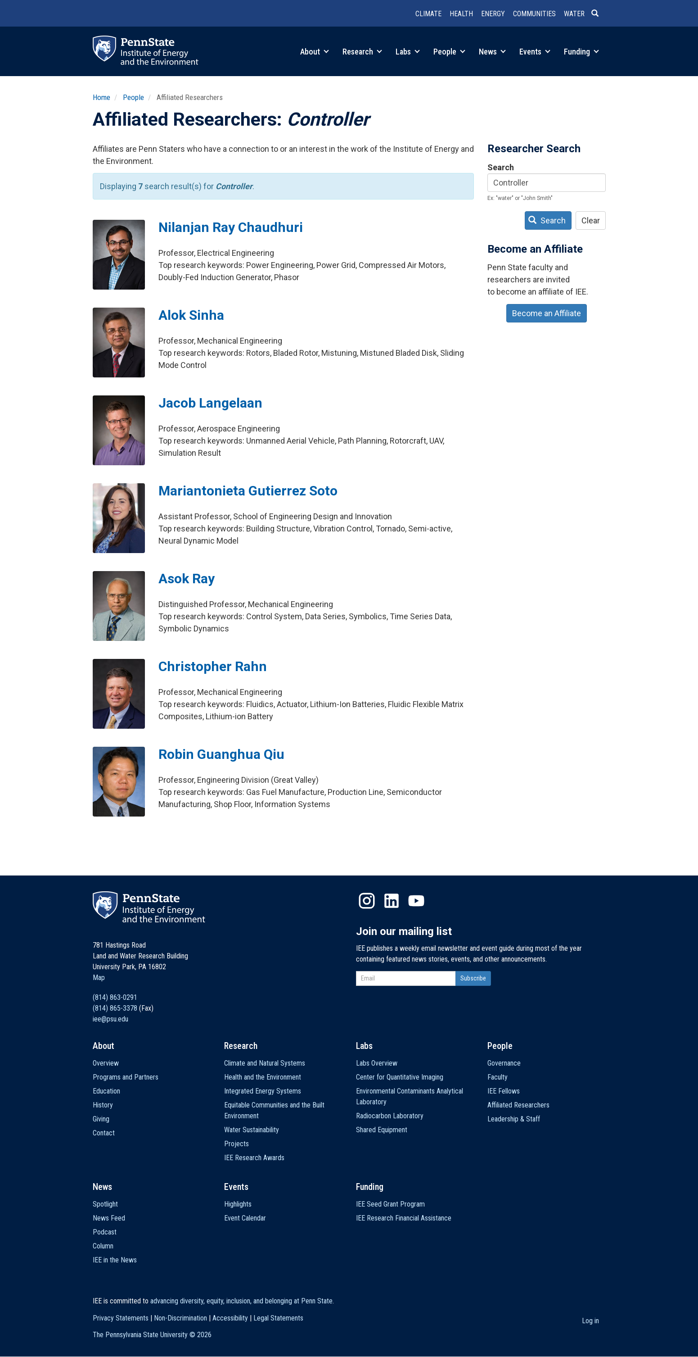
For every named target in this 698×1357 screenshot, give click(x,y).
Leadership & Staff (513, 1119)
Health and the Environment (262, 1077)
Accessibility (230, 1318)
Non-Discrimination (180, 1318)
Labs (408, 51)
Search (500, 167)
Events (534, 51)
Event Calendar (245, 1218)
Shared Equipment (381, 1130)
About (314, 51)
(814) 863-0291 (115, 997)
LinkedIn (391, 900)
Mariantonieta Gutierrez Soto (248, 491)
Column (103, 1246)
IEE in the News (115, 1260)
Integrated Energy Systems (262, 1091)
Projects (236, 1143)
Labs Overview (376, 1063)
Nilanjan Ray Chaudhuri (230, 227)
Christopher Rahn (212, 666)
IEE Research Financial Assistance (403, 1218)
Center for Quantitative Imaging (399, 1077)
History (103, 1105)
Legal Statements (278, 1318)
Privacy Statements (121, 1318)
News (492, 51)
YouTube (416, 900)
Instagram (366, 900)
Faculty (497, 1077)
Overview (106, 1063)
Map (99, 977)
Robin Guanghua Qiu (221, 754)
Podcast (105, 1232)
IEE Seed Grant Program (390, 1204)
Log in (590, 1320)
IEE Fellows (503, 1091)
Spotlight (105, 1204)
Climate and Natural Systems (264, 1063)
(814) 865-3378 (115, 1008)
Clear (590, 220)
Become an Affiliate (546, 313)
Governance (504, 1063)
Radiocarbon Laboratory (389, 1116)
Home (101, 97)
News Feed (109, 1218)
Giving (101, 1119)
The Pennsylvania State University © (152, 1334)
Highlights (238, 1204)
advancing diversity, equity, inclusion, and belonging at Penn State (241, 1301)
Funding (581, 51)
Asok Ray (186, 578)
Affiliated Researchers (518, 1105)
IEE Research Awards (254, 1157)
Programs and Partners (125, 1077)
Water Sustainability (251, 1130)
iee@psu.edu (110, 1019)
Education (106, 1091)
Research (362, 51)
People (449, 51)
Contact (104, 1133)
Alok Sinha (191, 315)
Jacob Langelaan (210, 403)
